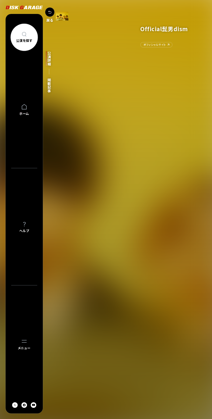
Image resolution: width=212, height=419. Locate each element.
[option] (105, 269)
